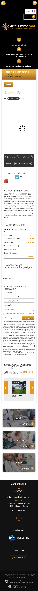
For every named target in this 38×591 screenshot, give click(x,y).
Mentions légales (13, 576)
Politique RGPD (25, 577)
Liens (29, 576)
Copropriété (23, 229)
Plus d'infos (26, 424)
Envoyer (28, 318)
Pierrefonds (15, 75)
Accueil (6, 75)
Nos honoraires (23, 576)
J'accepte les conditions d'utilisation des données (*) (19, 314)
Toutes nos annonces (14, 577)
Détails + (14, 229)
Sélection (28, 17)
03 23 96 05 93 (19, 44)
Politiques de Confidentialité (27, 353)
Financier (7, 232)
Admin (33, 576)
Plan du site (6, 576)
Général (7, 229)
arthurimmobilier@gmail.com (19, 66)
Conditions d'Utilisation (9, 354)
